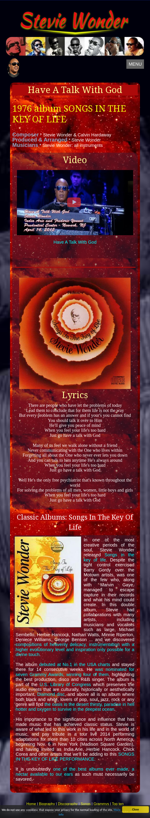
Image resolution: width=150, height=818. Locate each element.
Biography (47, 804)
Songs (85, 804)
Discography (68, 804)
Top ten (117, 804)
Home (31, 804)
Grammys (101, 804)
